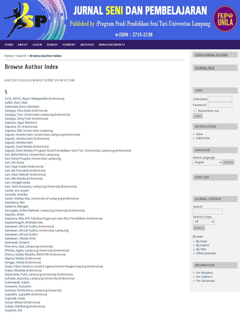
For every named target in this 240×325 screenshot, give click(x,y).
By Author (202, 245)
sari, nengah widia (17, 182)
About (23, 44)
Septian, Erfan (14, 214)
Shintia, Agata (14, 250)
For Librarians (205, 281)
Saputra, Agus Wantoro (21, 123)
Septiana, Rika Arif (17, 218)
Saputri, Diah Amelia (19, 151)
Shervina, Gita (14, 246)
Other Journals (206, 253)
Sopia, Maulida (15, 270)
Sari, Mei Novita (15, 178)
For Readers (204, 273)
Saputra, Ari (13, 127)
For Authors (204, 277)
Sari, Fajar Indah (16, 166)
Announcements (112, 44)
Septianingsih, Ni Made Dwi (24, 222)
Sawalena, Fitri (15, 202)
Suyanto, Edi (13, 310)
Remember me (208, 111)
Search (52, 44)
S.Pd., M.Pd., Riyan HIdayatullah (26, 99)
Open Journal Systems (211, 54)
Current (69, 44)
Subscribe (203, 138)
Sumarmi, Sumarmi (18, 286)
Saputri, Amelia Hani (19, 135)
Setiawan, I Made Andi (20, 238)
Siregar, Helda (14, 262)
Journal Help (205, 68)
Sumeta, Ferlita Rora (19, 290)
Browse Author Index (45, 56)
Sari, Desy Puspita (17, 159)
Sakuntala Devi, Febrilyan (22, 107)
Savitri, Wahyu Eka (17, 198)
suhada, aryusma (17, 278)
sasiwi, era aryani (17, 190)
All (72, 80)
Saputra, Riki (13, 131)
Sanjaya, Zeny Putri (18, 119)
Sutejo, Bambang (16, 306)
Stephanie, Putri (16, 274)
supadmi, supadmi (18, 294)
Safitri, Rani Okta (16, 103)
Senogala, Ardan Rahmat (22, 210)
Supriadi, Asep (15, 298)
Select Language (204, 158)
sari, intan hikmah (17, 174)
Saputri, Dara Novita (18, 147)
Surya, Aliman (14, 302)
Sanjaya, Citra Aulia (18, 111)
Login (37, 44)
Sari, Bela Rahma (16, 155)
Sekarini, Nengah (16, 206)
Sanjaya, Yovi (14, 115)
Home (9, 44)
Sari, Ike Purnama (17, 170)
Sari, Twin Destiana (18, 186)
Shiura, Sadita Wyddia (20, 254)
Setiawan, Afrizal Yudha (21, 226)
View (199, 134)
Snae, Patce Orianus (19, 266)
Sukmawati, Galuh (17, 282)
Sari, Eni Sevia (14, 162)
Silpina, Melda (14, 258)
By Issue (201, 241)
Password (199, 105)
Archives (87, 44)
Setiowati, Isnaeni (17, 242)
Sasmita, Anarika (16, 194)
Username (200, 99)
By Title (201, 249)
